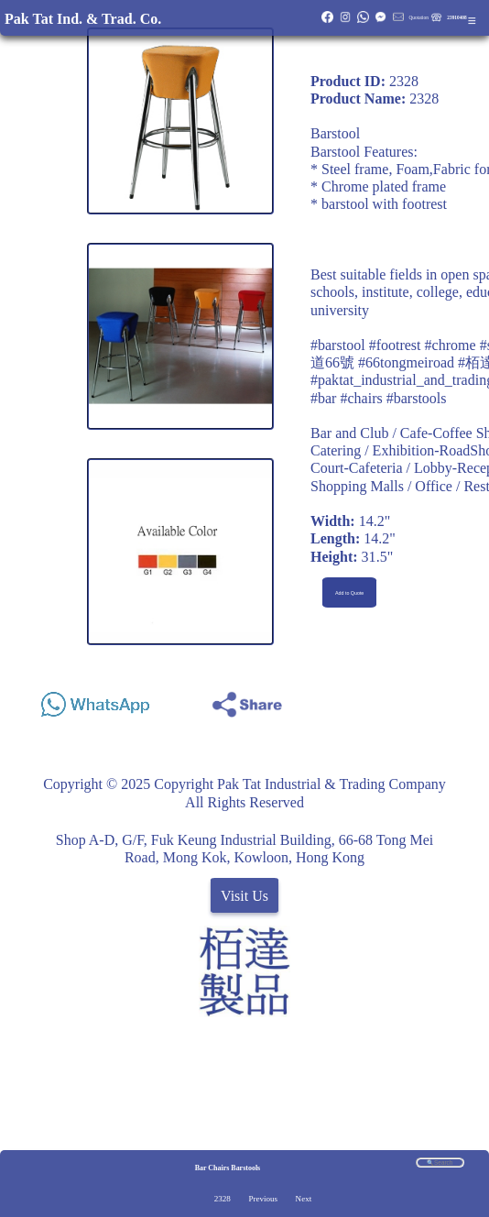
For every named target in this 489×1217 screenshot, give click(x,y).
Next (304, 1198)
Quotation (418, 17)
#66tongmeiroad (406, 362)
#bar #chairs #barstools (378, 398)
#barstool (337, 345)
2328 (222, 1198)
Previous (262, 1198)
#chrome (450, 345)
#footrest (395, 345)
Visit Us (244, 896)
